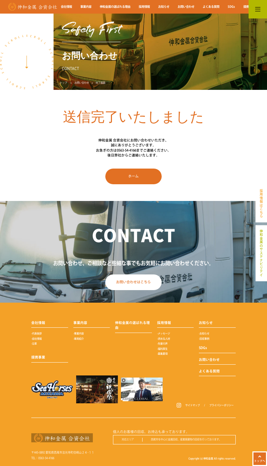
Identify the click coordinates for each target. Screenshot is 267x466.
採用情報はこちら (261, 203)
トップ (63, 82)
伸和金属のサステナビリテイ (261, 253)
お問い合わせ (81, 82)
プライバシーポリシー (221, 405)
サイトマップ (192, 405)
